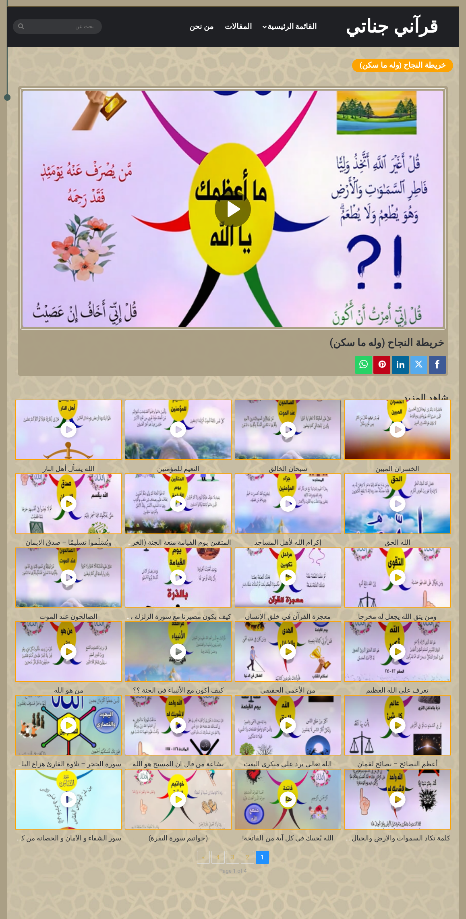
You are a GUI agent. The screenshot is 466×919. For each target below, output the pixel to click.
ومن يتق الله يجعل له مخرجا (397, 616)
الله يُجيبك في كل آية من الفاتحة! (287, 838)
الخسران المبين (397, 469)
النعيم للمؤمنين (178, 469)
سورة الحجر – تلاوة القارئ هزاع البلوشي (64, 764)
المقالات (238, 26)
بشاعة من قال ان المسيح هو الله (178, 764)
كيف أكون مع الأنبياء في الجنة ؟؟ (178, 690)
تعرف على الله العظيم (397, 690)
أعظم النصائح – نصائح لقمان (397, 764)
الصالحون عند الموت (68, 616)
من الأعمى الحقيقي (287, 690)
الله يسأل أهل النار (69, 469)
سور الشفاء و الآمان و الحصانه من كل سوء (62, 838)
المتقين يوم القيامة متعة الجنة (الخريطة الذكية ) (164, 542)
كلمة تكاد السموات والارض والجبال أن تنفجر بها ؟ (381, 838)
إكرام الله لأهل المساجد (287, 542)
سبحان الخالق (288, 469)
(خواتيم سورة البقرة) (178, 838)
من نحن (201, 26)
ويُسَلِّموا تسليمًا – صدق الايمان (68, 542)
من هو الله (68, 690)
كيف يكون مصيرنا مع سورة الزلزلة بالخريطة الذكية (160, 616)
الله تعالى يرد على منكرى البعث (288, 764)
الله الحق (397, 542)
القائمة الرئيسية (292, 26)
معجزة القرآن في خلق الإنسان (287, 616)
